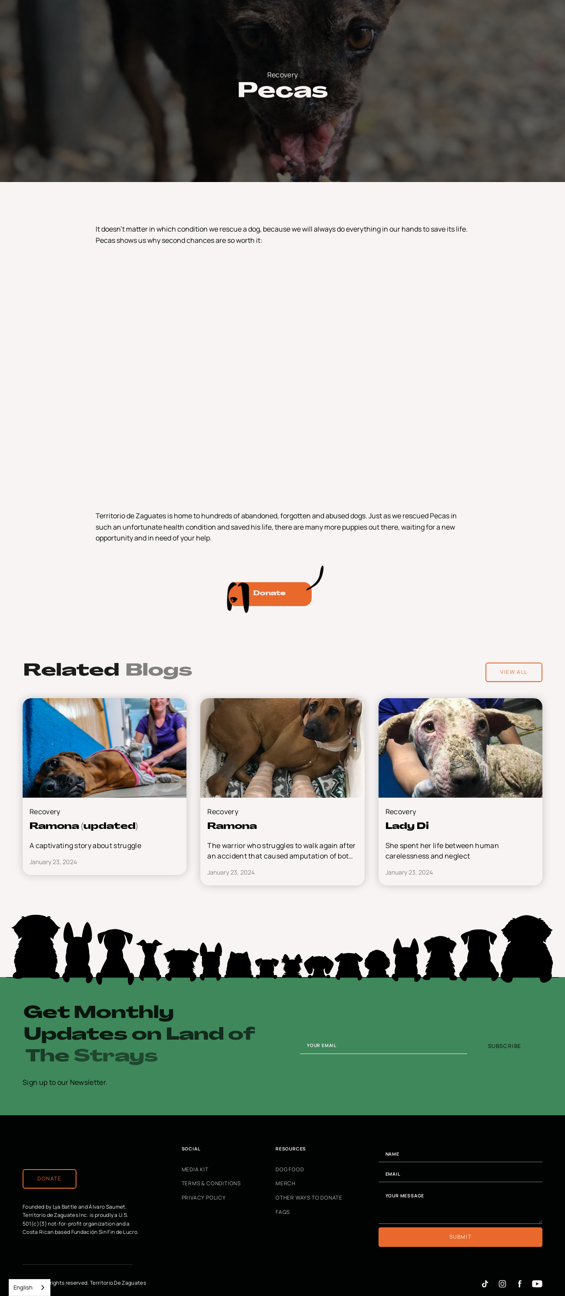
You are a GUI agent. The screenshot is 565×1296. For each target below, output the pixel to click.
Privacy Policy (204, 1197)
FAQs (283, 1212)
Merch (286, 1183)
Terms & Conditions (211, 1183)
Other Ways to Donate (309, 1197)
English (23, 1287)
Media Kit (195, 1169)
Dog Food (290, 1169)
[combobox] (29, 1287)
